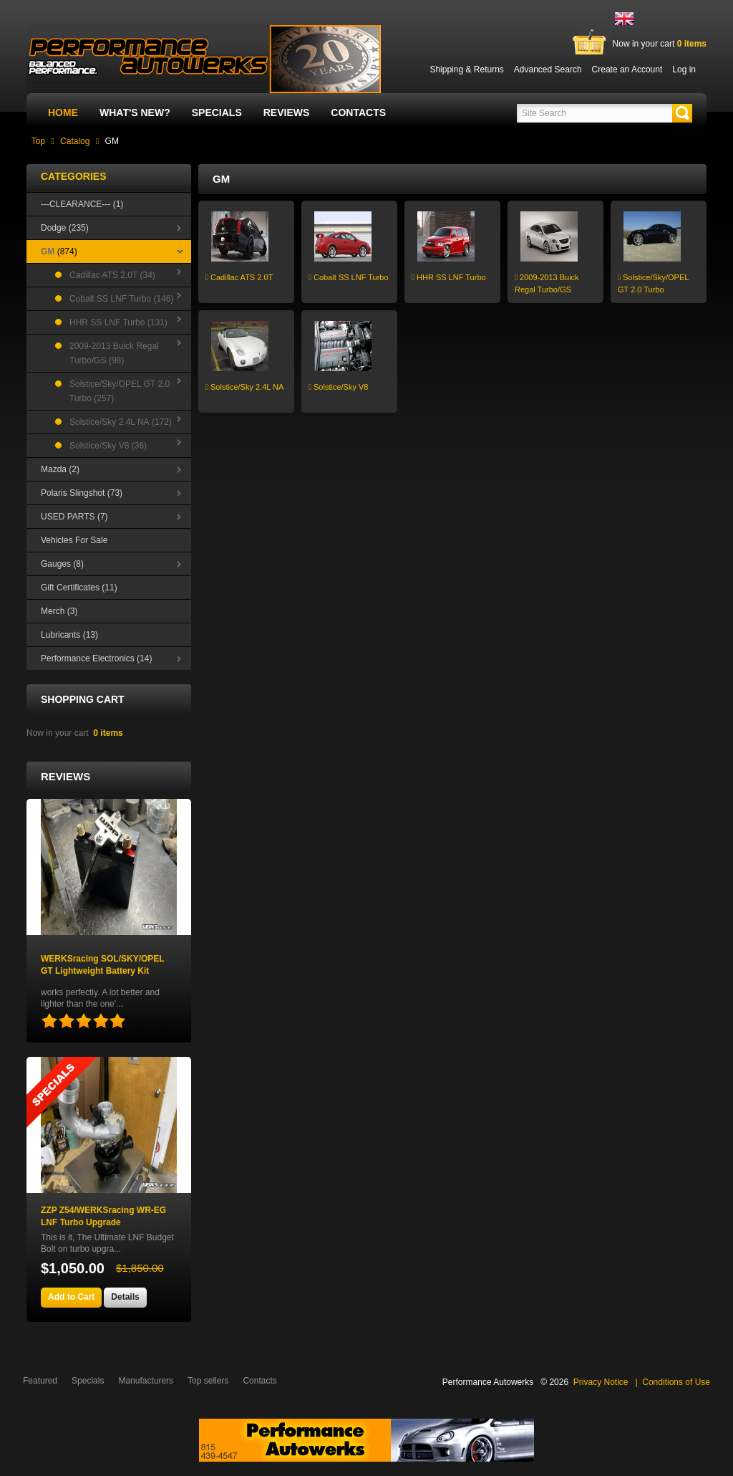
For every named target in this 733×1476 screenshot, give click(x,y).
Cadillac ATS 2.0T (239, 277)
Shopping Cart (83, 699)
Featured (40, 1381)
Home (63, 112)
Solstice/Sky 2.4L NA (244, 387)
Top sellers (208, 1381)
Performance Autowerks (487, 1382)
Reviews (286, 112)
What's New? (134, 112)
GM (112, 141)
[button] (682, 113)
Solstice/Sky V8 (338, 387)
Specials (217, 112)
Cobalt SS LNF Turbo (349, 277)
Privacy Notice (600, 1382)
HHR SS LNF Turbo (449, 277)
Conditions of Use (676, 1382)
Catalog (74, 141)
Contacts (358, 112)
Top (38, 141)
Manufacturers (145, 1381)
